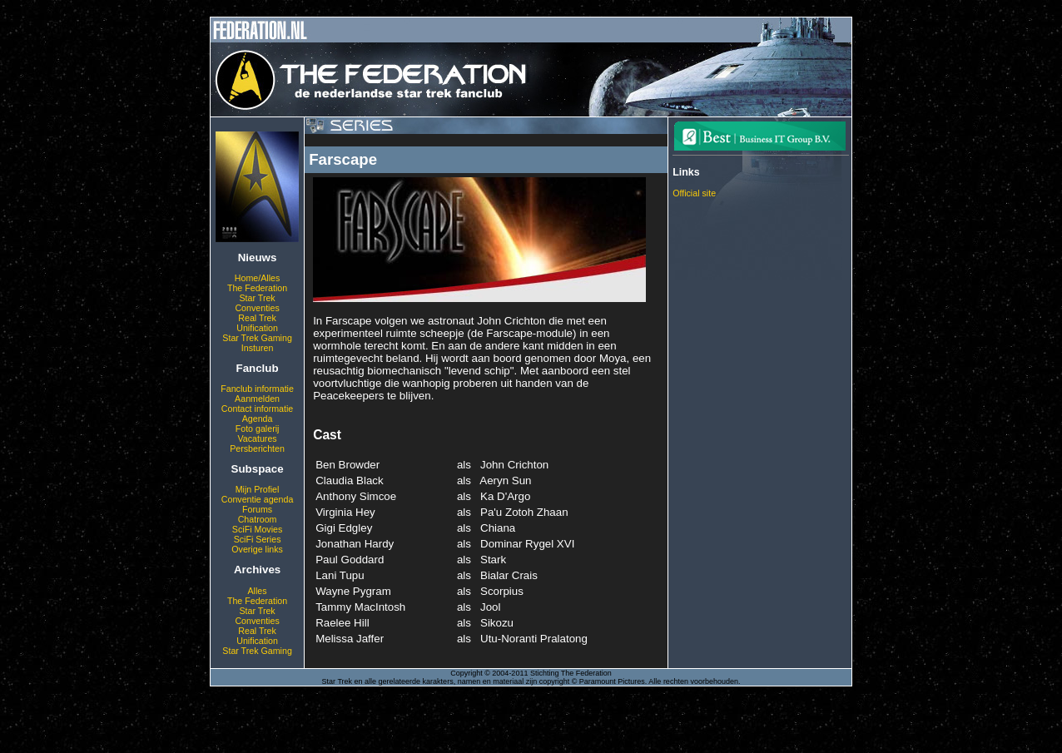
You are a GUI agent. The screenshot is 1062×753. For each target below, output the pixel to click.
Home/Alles (257, 278)
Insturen (257, 348)
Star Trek (257, 298)
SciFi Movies (257, 529)
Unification (257, 328)
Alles (257, 591)
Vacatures (256, 438)
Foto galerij (258, 428)
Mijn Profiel (258, 489)
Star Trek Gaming (257, 338)
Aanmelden (257, 399)
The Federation (257, 288)
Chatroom (257, 519)
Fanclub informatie (257, 389)
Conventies (257, 308)
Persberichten (257, 448)
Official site (694, 193)
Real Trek (257, 318)
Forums (257, 509)
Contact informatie (257, 409)
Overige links (257, 549)
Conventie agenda (257, 499)
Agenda (257, 419)
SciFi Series (257, 539)
